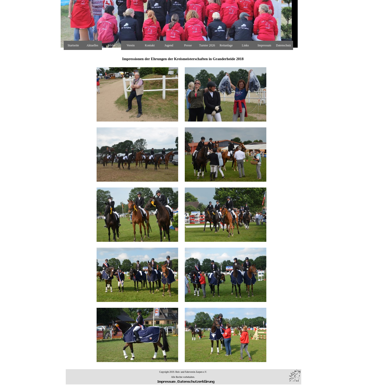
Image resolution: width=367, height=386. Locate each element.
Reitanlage (226, 45)
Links (245, 45)
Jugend (169, 45)
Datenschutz (283, 45)
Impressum (264, 45)
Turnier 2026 (207, 45)
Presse (188, 45)
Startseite (73, 45)
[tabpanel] (183, 207)
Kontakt (150, 45)
